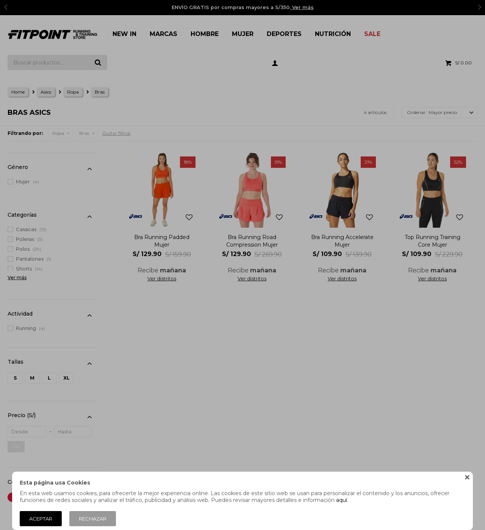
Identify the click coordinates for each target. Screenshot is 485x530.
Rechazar (92, 519)
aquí (341, 500)
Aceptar (40, 519)
